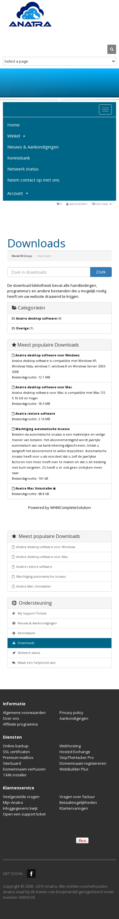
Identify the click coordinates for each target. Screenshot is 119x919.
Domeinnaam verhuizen (24, 769)
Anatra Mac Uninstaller (31, 586)
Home (13, 125)
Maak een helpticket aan (34, 663)
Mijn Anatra (13, 802)
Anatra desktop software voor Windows (43, 547)
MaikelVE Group (22, 256)
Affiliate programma (20, 724)
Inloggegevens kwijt (20, 808)
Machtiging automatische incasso (39, 576)
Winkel (16, 136)
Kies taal (102, 204)
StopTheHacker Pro (76, 757)
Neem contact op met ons (33, 180)
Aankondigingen (73, 718)
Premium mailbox (18, 757)
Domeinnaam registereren (82, 763)
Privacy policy (71, 712)
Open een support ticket (24, 814)
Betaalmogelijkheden (78, 802)
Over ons (11, 718)
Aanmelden (76, 204)
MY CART (111, 35)
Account (17, 193)
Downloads (23, 643)
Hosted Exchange (74, 751)
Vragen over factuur (77, 796)
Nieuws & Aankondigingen (33, 147)
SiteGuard (12, 763)
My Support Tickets (29, 613)
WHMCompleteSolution (70, 507)
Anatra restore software (32, 567)
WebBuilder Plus (74, 769)
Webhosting (70, 745)
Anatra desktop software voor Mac (40, 557)
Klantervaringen (73, 808)
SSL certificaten (16, 751)
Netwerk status (23, 169)
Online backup (15, 745)
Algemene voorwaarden (24, 712)
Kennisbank (18, 158)
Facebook (31, 873)
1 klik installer (15, 774)
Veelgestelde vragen (21, 796)
